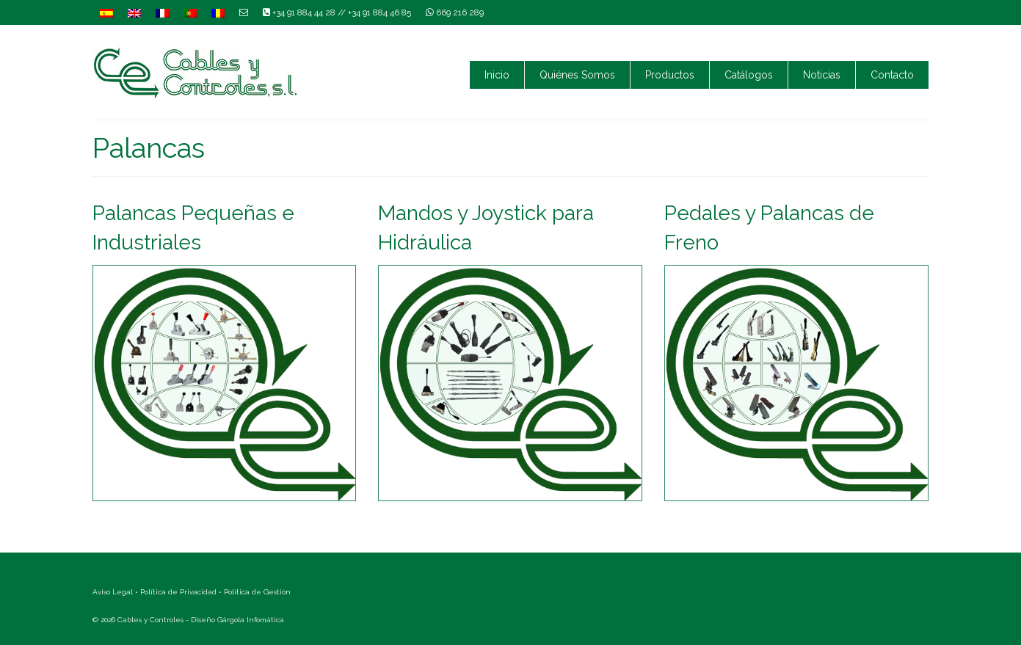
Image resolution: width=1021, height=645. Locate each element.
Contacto (892, 75)
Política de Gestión (257, 592)
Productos (669, 75)
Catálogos (748, 75)
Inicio (496, 75)
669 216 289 (455, 12)
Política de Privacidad (178, 592)
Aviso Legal (112, 592)
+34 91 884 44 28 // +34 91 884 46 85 (337, 12)
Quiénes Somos (577, 75)
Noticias (821, 75)
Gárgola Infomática (250, 620)
